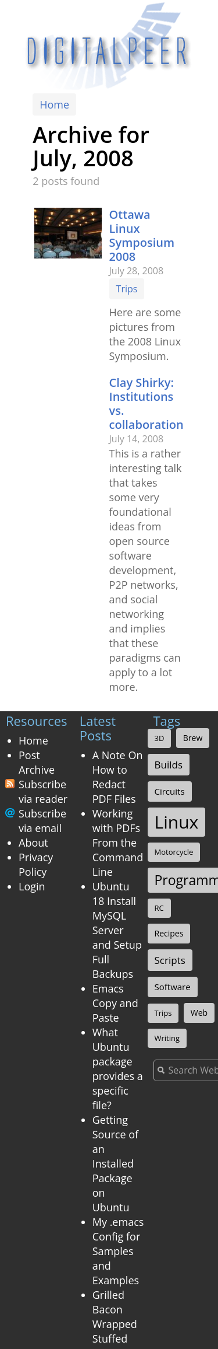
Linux (177, 822)
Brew (192, 737)
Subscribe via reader (43, 791)
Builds (169, 764)
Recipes (169, 933)
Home (54, 104)
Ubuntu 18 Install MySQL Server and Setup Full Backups (117, 930)
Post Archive (37, 762)
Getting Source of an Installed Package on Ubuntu (115, 1163)
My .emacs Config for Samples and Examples (118, 1251)
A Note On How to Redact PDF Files (117, 777)
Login (32, 886)
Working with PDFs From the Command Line (118, 842)
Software (173, 986)
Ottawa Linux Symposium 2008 (142, 235)
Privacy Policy (36, 864)
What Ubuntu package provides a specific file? (117, 1068)
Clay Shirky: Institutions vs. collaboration (146, 403)
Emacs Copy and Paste (115, 1003)
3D (160, 738)
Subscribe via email (42, 820)
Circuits (170, 791)
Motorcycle (174, 852)
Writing (167, 1038)
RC (159, 908)
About (33, 843)
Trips (127, 288)
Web (199, 1012)
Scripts (170, 960)
